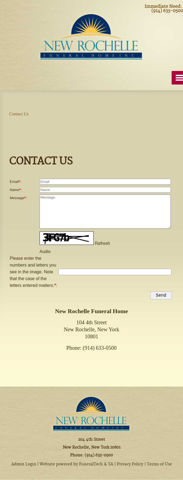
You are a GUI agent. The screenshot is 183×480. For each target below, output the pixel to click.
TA (110, 464)
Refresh (102, 242)
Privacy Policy (130, 464)
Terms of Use (159, 464)
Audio (45, 250)
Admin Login (23, 464)
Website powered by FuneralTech (71, 464)
